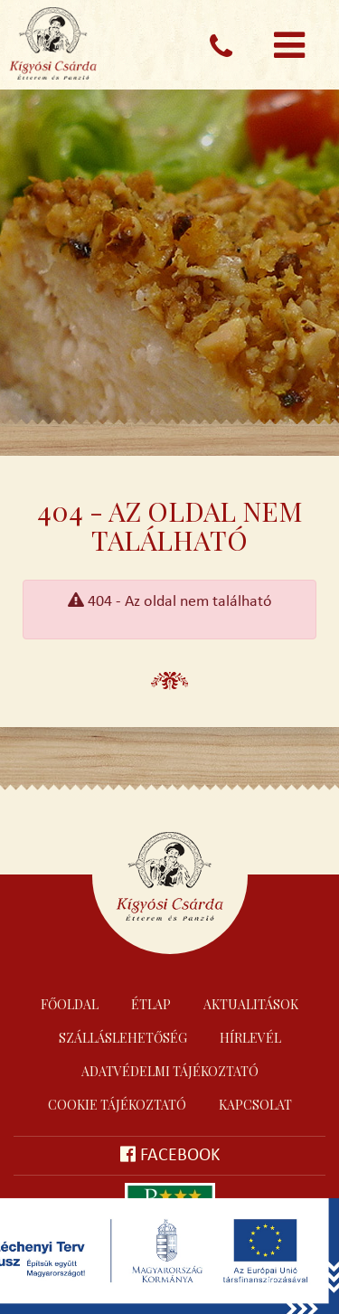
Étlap (151, 1004)
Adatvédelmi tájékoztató (170, 1071)
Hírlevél (250, 1037)
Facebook (170, 1155)
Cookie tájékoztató (117, 1104)
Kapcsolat (255, 1104)
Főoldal (70, 1004)
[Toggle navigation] (289, 45)
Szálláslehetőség (123, 1037)
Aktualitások (250, 1004)
